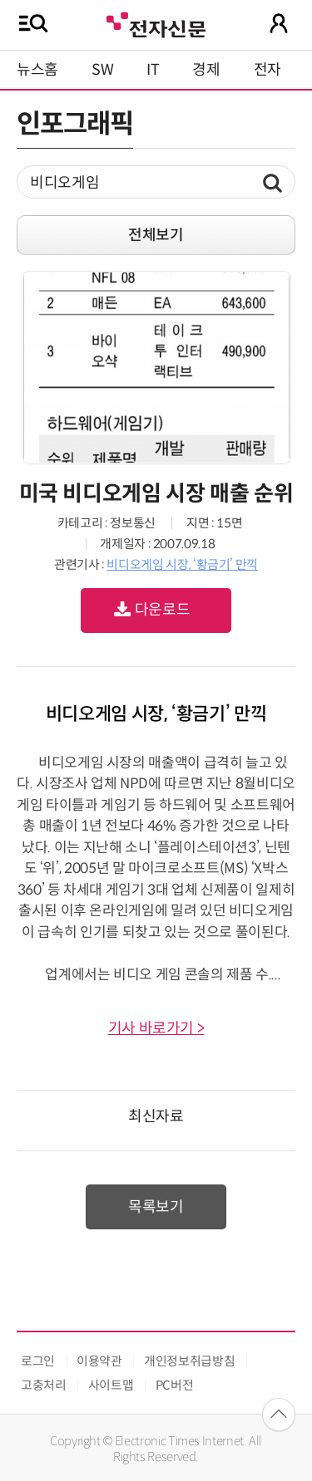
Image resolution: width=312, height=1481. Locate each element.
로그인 (38, 1361)
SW (102, 70)
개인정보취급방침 (189, 1361)
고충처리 (44, 1385)
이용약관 (99, 1361)
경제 (206, 70)
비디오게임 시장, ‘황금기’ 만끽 (182, 564)
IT (152, 70)
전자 (267, 70)
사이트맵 (111, 1385)
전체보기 (156, 235)
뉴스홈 (37, 70)
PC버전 (175, 1385)
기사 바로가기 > (156, 1028)
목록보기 (156, 1207)
